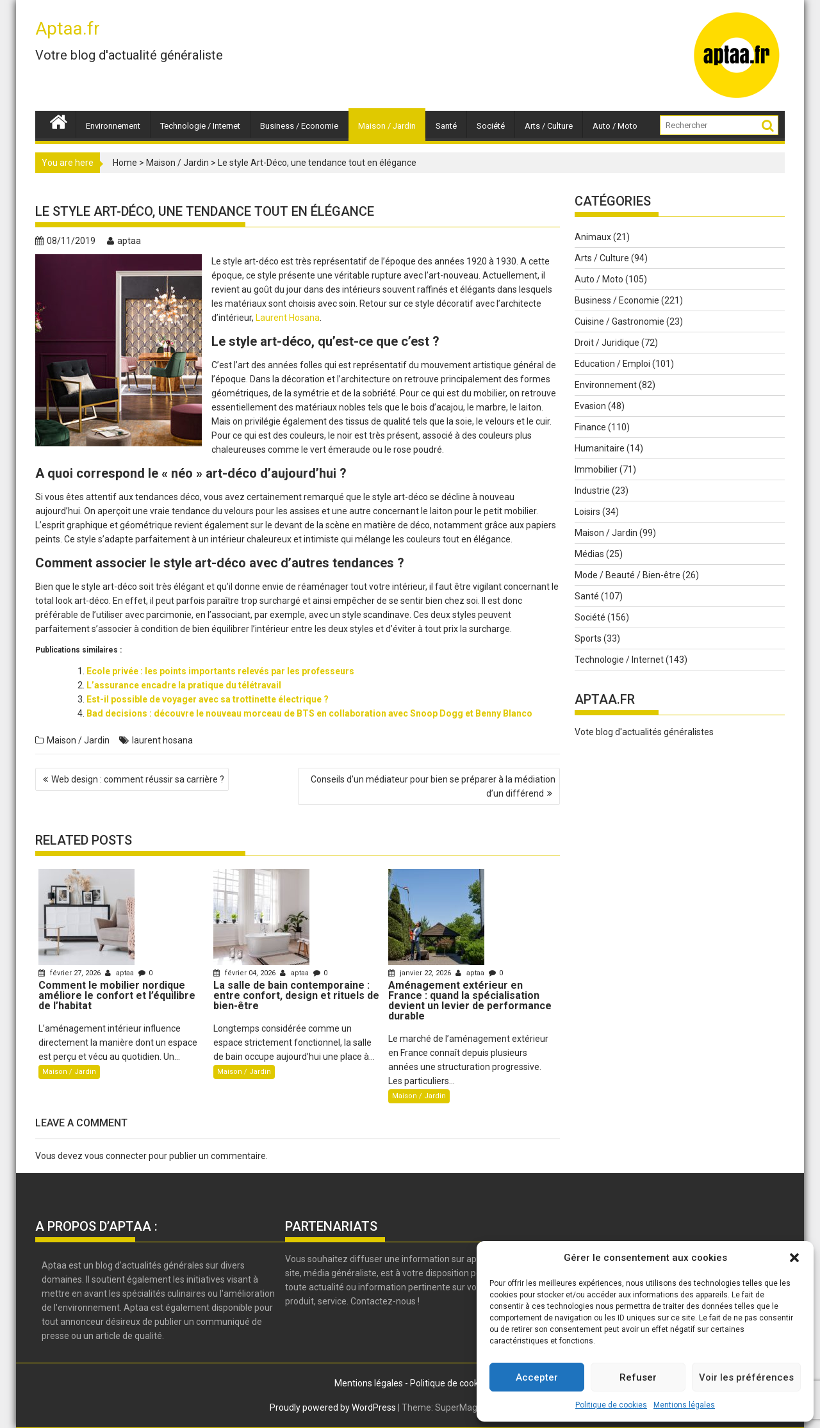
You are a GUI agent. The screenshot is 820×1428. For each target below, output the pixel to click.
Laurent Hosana (288, 317)
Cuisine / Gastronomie (619, 321)
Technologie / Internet (200, 126)
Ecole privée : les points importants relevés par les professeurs (220, 671)
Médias (589, 554)
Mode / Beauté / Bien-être (627, 575)
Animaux (593, 237)
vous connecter (116, 1156)
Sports (588, 638)
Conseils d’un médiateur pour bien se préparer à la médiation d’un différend (433, 786)
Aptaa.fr (67, 28)
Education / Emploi (612, 364)
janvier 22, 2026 (420, 973)
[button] (794, 1257)
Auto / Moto (615, 126)
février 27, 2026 (70, 973)
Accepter (537, 1377)
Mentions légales (684, 1404)
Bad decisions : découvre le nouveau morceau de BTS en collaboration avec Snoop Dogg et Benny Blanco (309, 713)
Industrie (592, 490)
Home (125, 163)
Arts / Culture (549, 126)
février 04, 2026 (245, 973)
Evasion (590, 406)
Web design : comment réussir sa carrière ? (137, 779)
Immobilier (596, 469)
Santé (446, 126)
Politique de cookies (611, 1404)
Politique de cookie (448, 1383)
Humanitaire (600, 448)
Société (491, 126)
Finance (590, 427)
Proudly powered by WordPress (333, 1407)
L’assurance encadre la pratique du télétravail (183, 685)
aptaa (124, 241)
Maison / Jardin (387, 126)
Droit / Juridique (607, 342)
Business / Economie (299, 126)
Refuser (638, 1377)
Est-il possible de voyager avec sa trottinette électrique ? (207, 699)
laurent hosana (162, 740)
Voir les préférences (746, 1377)
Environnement (113, 126)
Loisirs (587, 512)
